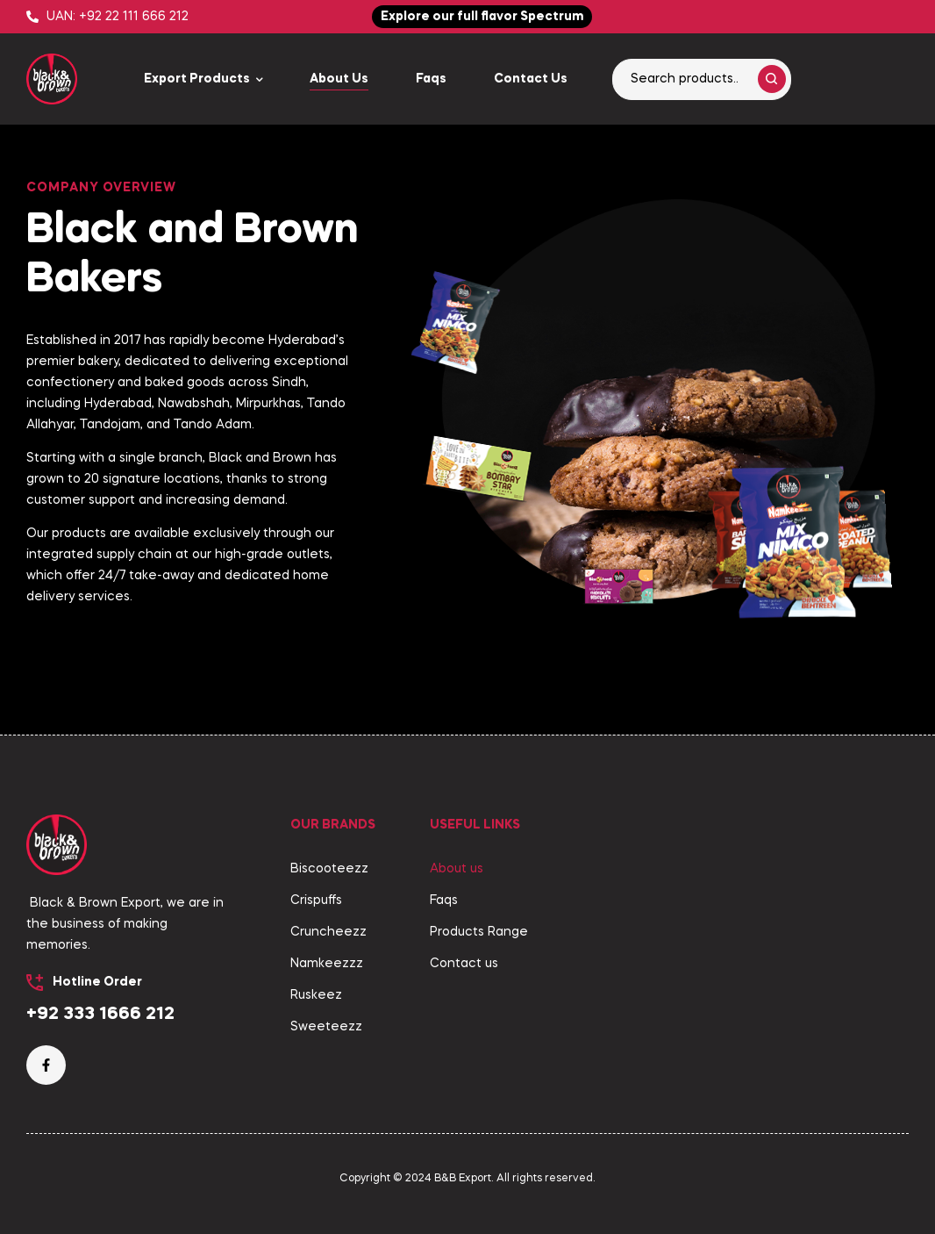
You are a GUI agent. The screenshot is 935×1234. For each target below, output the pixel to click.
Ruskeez (316, 995)
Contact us (464, 964)
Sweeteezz (326, 1027)
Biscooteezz (329, 869)
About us (456, 869)
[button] (482, 16)
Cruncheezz (328, 932)
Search (772, 79)
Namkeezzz (326, 964)
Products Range (479, 932)
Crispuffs (316, 900)
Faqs (444, 900)
